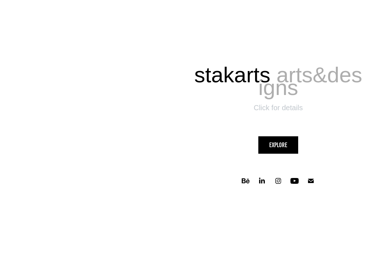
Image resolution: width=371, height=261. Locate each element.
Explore (278, 145)
